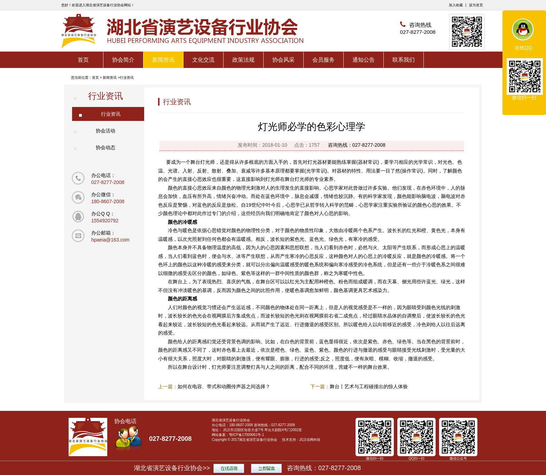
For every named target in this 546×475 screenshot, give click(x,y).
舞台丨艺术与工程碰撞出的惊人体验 (369, 386)
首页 (83, 60)
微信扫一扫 (524, 97)
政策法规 (243, 60)
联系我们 (403, 60)
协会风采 (283, 60)
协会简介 (123, 60)
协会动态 (105, 147)
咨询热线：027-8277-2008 (356, 145)
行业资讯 (127, 77)
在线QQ (523, 48)
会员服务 (323, 60)
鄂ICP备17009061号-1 (246, 435)
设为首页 (476, 5)
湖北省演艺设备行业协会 (258, 440)
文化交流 (203, 60)
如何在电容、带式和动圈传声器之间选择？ (224, 386)
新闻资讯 (163, 60)
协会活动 (105, 130)
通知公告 (363, 60)
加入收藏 (456, 5)
